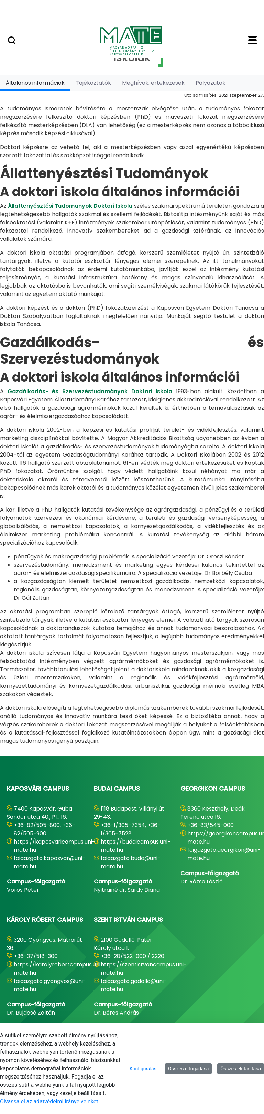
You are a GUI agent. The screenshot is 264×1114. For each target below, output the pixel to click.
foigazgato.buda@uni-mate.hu (131, 862)
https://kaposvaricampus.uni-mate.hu (54, 846)
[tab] (35, 83)
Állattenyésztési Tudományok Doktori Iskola (70, 206)
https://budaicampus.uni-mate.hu (135, 846)
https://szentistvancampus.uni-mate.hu (144, 969)
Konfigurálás (143, 1068)
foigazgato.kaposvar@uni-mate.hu (49, 862)
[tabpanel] (132, 418)
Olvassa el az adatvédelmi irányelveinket (49, 1101)
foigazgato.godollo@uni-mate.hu (134, 985)
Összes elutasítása (240, 1068)
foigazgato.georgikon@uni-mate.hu (224, 854)
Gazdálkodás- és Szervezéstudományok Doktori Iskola (90, 391)
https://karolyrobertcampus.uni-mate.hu (58, 969)
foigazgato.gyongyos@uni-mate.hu (50, 985)
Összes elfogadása (188, 1068)
